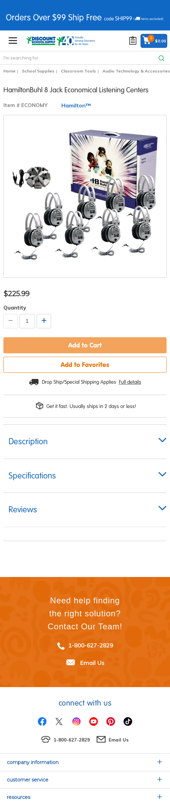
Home (9, 71)
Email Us (92, 662)
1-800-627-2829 (90, 645)
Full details (130, 382)
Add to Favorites (85, 364)
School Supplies (38, 71)
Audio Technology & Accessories (136, 71)
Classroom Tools (78, 71)
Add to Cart (85, 345)
